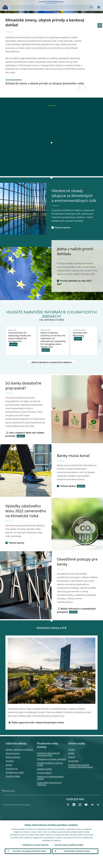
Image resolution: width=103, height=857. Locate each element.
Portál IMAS (73, 761)
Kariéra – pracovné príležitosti (19, 749)
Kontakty (10, 761)
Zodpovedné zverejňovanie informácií (49, 783)
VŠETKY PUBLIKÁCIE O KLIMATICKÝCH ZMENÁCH (51, 362)
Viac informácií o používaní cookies (69, 844)
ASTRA (71, 753)
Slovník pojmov (13, 753)
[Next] (100, 341)
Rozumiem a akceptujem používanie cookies (29, 851)
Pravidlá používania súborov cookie (50, 764)
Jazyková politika (44, 769)
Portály (71, 749)
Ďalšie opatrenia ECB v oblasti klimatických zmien (38, 722)
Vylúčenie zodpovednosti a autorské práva (48, 754)
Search (91, 7)
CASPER (71, 757)
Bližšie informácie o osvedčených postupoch (76, 610)
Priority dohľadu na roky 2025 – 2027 (75, 282)
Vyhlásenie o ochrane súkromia (51, 759)
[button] (98, 2)
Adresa (9, 764)
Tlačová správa (62, 227)
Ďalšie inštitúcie (13, 757)
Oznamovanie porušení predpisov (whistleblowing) (80, 765)
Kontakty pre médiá (15, 772)
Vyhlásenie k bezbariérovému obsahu (50, 777)
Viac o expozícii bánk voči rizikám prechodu (24, 434)
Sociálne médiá (13, 776)
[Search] (50, 7)
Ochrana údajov (44, 772)
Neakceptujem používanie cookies (77, 851)
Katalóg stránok (9, 791)
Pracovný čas (12, 768)
